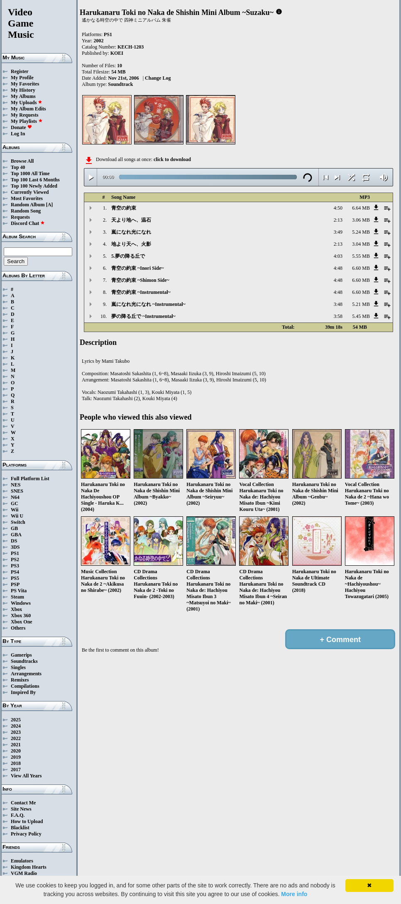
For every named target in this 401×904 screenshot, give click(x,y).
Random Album (28, 205)
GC (14, 503)
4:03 (338, 256)
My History (23, 90)
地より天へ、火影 (131, 244)
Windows (21, 603)
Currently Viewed (30, 192)
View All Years (26, 776)
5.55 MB (361, 256)
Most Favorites (27, 198)
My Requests (24, 115)
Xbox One (21, 622)
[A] (49, 205)
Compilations (25, 686)
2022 (16, 738)
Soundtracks (24, 661)
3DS (15, 547)
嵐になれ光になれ (131, 232)
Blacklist (20, 828)
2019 (16, 757)
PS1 (15, 553)
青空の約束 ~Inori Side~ (137, 268)
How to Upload (27, 821)
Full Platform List (30, 478)
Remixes (20, 680)
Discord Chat (28, 223)
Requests (20, 217)
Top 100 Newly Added (34, 186)
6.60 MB (361, 268)
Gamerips (21, 655)
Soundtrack (120, 84)
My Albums (23, 96)
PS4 (15, 572)
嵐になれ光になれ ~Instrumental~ (148, 304)
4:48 (338, 268)
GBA (16, 535)
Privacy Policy (26, 834)
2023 (16, 732)
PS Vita (19, 591)
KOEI (116, 53)
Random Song (26, 211)
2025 (16, 720)
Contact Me (23, 803)
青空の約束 (123, 208)
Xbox (16, 609)
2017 (16, 769)
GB (14, 528)
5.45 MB (361, 316)
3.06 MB (361, 220)
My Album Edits (28, 109)
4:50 (338, 208)
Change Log (158, 78)
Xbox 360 (21, 615)
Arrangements (26, 674)
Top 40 (18, 167)
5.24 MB (361, 232)
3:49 (338, 232)
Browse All (22, 161)
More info (294, 894)
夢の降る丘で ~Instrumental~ (143, 316)
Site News (21, 809)
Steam (17, 597)
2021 (16, 745)
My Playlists (27, 121)
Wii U (17, 516)
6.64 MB (361, 208)
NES (15, 485)
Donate (21, 127)
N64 (15, 497)
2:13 (338, 220)
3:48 (338, 304)
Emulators (22, 861)
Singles (18, 667)
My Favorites (25, 84)
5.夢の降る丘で (128, 256)
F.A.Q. (17, 815)
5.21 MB (361, 304)
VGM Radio (24, 873)
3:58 (338, 316)
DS (14, 541)
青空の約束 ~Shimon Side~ (140, 280)
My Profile (22, 78)
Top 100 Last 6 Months (35, 180)
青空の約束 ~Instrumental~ (141, 292)
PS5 (15, 578)
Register (20, 71)
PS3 (15, 566)
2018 (16, 763)
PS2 (15, 559)
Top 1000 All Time (30, 173)
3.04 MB (361, 244)
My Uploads (26, 102)
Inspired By (23, 692)
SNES (17, 491)
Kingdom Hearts (28, 867)
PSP (15, 584)
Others (18, 628)
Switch (18, 522)
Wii (14, 510)
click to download (172, 159)
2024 (16, 726)
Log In (18, 134)
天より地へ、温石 (131, 220)
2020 (16, 751)
